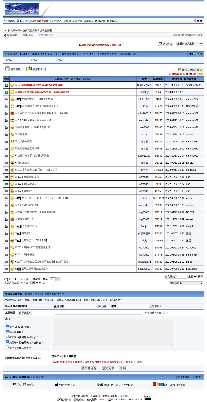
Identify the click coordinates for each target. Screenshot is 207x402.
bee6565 (144, 127)
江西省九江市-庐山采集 (29, 169)
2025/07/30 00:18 (174, 113)
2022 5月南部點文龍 (28, 176)
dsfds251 (191, 169)
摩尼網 (124, 396)
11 (62, 198)
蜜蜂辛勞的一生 (25, 219)
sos (188, 177)
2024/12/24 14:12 (174, 134)
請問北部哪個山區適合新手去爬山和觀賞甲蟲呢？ (44, 261)
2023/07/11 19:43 (174, 169)
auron (102, 399)
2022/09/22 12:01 (174, 198)
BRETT (190, 212)
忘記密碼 (55, 20)
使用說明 (100, 20)
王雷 (188, 233)
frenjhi (144, 226)
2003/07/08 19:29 (174, 92)
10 (59, 198)
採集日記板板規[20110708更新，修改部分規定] (43, 92)
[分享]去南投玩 (29, 226)
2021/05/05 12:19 (174, 261)
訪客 (9, 60)
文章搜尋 (77, 20)
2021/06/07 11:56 (174, 240)
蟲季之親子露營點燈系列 (34, 268)
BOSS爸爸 (192, 106)
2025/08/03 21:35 (174, 106)
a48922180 (144, 155)
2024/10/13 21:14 (174, 155)
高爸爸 (144, 169)
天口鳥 (144, 106)
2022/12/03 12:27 (174, 184)
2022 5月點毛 (24, 190)
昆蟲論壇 (12, 35)
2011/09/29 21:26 (174, 85)
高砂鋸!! (25, 233)
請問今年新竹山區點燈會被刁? (33, 127)
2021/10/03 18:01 (174, 226)
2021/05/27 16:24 (174, 247)
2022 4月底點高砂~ (27, 183)
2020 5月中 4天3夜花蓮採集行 (33, 247)
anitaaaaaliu (144, 261)
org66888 (144, 212)
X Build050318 (129, 399)
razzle (144, 134)
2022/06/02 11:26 (174, 205)
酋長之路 (22, 134)
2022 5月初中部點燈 (28, 205)
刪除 (140, 362)
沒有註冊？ (103, 306)
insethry (144, 92)
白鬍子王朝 (144, 233)
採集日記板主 (144, 85)
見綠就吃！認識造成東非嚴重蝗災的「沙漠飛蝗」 (44, 113)
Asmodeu (144, 120)
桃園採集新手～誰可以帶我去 (33, 155)
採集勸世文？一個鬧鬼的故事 (37, 99)
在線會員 (66, 20)
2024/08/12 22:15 (174, 162)
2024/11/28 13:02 (174, 148)
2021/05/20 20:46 (174, 254)
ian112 (189, 162)
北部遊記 (26, 240)
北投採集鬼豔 (24, 141)
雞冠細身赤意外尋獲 (28, 148)
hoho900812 (144, 113)
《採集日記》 (27, 35)
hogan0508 (144, 268)
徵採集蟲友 (23, 162)
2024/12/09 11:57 (174, 141)
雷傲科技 (79, 399)
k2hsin (189, 261)
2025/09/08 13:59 (174, 99)
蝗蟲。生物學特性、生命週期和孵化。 (38, 212)
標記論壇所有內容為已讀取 (187, 35)
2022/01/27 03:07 (174, 212)
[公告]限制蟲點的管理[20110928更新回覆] (40, 84)
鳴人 (144, 240)
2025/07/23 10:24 (174, 120)
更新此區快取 (37, 377)
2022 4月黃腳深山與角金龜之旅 (34, 120)
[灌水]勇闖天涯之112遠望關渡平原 (39, 106)
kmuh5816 (191, 254)
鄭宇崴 (144, 141)
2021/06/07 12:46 (174, 233)
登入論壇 (30, 20)
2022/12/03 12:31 (174, 177)
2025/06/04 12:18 (174, 127)
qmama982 (192, 99)
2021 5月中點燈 (26, 254)
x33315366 (144, 99)
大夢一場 (26, 198)
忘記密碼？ (156, 306)
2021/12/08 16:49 (174, 219)
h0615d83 (191, 268)
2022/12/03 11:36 (174, 191)
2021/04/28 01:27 (174, 268)
